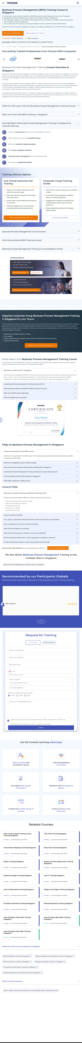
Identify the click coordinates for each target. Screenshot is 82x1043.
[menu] (3, 3)
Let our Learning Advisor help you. (23, 548)
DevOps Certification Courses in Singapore (50, 962)
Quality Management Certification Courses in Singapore (29, 46)
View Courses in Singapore (11, 46)
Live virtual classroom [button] (16, 688)
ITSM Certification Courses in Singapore (17, 962)
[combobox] (41, 679)
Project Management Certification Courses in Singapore (54, 956)
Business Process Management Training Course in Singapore (54, 46)
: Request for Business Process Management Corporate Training (27, 42)
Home (3, 46)
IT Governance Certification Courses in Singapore (20, 967)
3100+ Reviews (17, 38)
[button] (13, 33)
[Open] (72, 679)
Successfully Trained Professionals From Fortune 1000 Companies (39, 51)
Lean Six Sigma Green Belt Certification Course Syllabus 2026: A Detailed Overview (30, 990)
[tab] (33, 642)
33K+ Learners (33, 38)
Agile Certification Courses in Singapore (17, 956)
